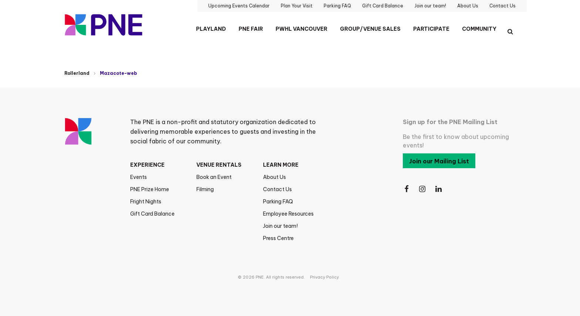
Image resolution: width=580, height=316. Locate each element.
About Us (274, 177)
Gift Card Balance (152, 213)
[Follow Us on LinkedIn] (439, 189)
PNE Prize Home (149, 189)
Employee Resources (288, 213)
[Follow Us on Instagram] (422, 189)
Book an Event (214, 177)
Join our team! (280, 226)
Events (138, 177)
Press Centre (278, 238)
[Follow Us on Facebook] (406, 189)
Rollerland (77, 73)
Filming (205, 189)
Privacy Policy (324, 277)
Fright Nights (145, 201)
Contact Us (277, 189)
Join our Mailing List (439, 161)
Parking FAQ (278, 201)
